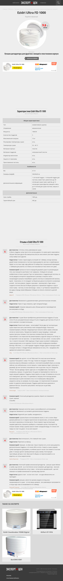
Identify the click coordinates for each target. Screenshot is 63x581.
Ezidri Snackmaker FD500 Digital (16, 532)
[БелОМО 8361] (16, 546)
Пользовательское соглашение (43, 571)
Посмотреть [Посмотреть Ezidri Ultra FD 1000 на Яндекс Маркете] (17, 68)
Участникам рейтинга (12, 578)
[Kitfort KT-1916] (47, 519)
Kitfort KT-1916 (47, 532)
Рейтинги (16, 3)
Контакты (54, 568)
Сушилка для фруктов (39, 69)
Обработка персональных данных (48, 572)
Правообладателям (52, 574)
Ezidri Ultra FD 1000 (18, 64)
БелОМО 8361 (16, 559)
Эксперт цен (29, 3)
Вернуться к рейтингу (31, 58)
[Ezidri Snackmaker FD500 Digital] (16, 519)
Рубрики (43, 3)
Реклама (8, 575)
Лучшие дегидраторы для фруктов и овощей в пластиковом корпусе (31, 54)
